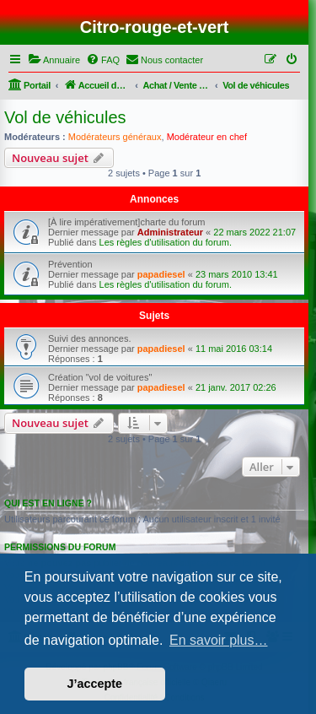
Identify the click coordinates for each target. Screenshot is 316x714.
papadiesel (161, 274)
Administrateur (170, 232)
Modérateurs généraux (115, 137)
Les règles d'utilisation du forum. (165, 242)
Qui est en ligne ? (48, 503)
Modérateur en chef (207, 137)
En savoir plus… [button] (218, 640)
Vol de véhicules (65, 117)
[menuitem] (54, 60)
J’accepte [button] (95, 683)
